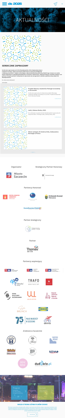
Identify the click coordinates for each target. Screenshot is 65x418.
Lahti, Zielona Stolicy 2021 (38, 110)
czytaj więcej (59, 98)
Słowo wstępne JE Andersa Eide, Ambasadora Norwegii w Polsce (44, 132)
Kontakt (45, 392)
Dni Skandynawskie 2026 (15, 3)
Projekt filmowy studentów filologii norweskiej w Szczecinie (45, 89)
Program (19, 392)
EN (62, 4)
